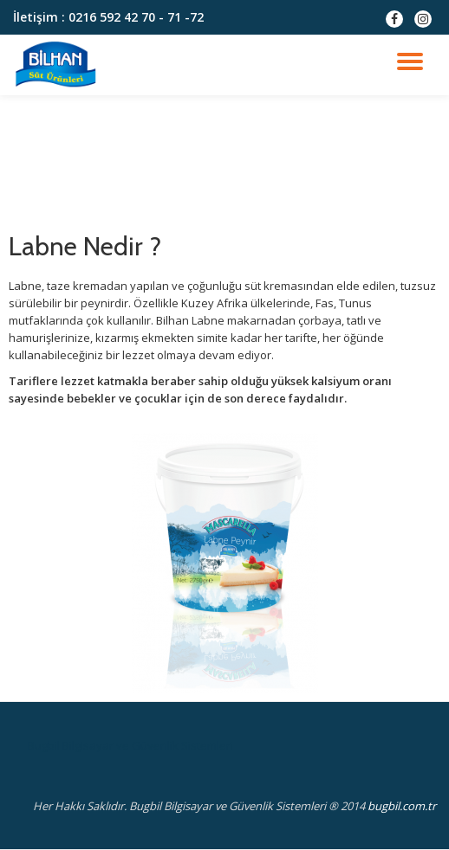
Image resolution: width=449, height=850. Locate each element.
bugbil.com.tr (402, 806)
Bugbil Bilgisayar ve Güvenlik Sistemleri (130, 745)
